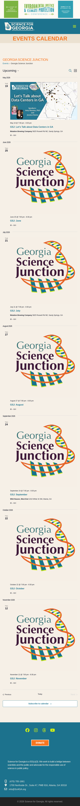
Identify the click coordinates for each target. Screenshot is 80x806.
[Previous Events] (7, 694)
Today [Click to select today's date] (40, 694)
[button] (74, 26)
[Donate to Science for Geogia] (40, 743)
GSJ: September (18, 494)
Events (6, 63)
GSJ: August (16, 405)
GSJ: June (15, 221)
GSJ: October (17, 588)
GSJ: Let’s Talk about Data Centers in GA (31, 127)
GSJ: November (18, 678)
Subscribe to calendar (38, 704)
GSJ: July (15, 311)
